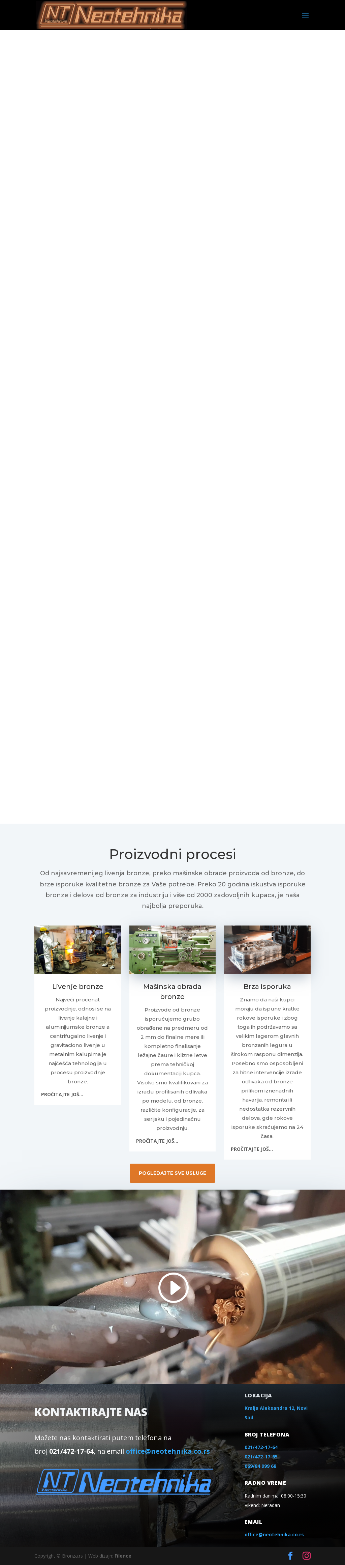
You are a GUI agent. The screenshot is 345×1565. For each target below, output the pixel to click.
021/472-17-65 (261, 1456)
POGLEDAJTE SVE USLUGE (172, 1173)
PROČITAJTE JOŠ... (62, 1094)
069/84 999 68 (260, 1466)
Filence (123, 1556)
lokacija (258, 1395)
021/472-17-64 (261, 1447)
